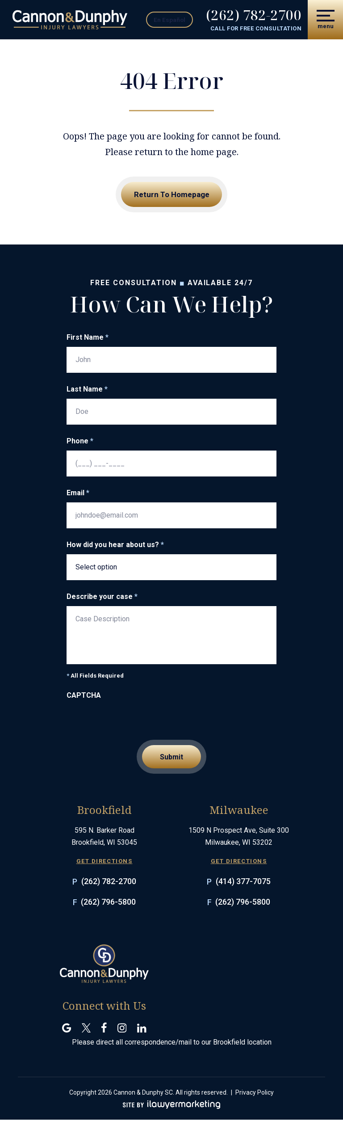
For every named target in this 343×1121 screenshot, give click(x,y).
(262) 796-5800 (108, 903)
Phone (80, 442)
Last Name (87, 390)
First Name (88, 338)
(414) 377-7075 (243, 882)
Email (78, 493)
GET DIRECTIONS (104, 863)
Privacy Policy (254, 1093)
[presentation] (134, 722)
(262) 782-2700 (253, 15)
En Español (175, 19)
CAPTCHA (84, 696)
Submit (171, 758)
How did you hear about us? (115, 545)
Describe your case (102, 597)
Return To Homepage (171, 194)
